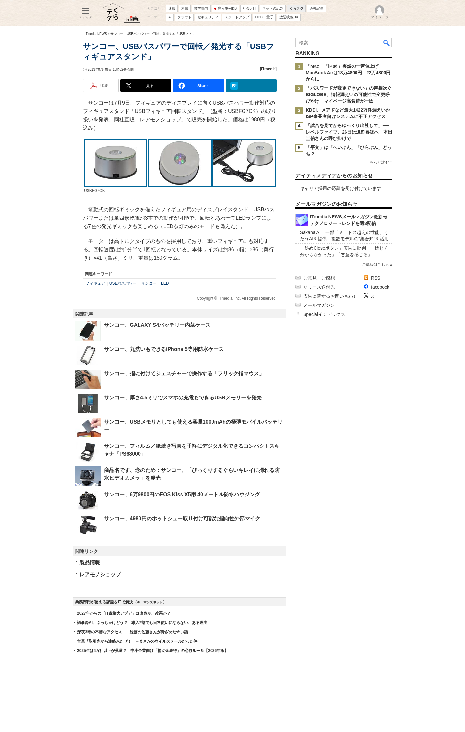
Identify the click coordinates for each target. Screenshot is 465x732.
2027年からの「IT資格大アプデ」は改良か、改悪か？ (123, 613)
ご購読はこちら (375, 264)
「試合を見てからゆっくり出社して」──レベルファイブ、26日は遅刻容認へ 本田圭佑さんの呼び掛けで (349, 132)
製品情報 (89, 562)
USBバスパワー (123, 283)
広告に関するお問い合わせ (330, 296)
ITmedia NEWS (96, 33)
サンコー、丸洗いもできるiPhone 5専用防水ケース (164, 349)
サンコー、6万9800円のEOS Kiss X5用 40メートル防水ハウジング (182, 494)
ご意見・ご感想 (319, 278)
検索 (387, 42)
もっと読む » (381, 162)
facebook (380, 287)
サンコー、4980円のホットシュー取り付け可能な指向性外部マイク (182, 518)
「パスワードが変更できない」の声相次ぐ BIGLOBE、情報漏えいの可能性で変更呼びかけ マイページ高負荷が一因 (351, 94)
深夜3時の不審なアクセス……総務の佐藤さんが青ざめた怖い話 (132, 632)
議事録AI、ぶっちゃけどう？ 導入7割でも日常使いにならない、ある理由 (142, 622)
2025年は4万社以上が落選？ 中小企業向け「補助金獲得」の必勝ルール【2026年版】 (152, 650)
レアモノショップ (100, 574)
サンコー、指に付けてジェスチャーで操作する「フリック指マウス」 (184, 373)
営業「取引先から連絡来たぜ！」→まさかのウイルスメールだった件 (137, 641)
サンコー (149, 283)
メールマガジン (319, 305)
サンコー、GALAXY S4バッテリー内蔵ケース (157, 325)
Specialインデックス (324, 314)
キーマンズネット (150, 602)
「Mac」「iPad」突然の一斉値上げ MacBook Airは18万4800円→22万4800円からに (348, 73)
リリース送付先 (319, 287)
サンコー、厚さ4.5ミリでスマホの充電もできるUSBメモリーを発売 (183, 397)
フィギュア (95, 283)
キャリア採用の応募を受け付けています (340, 188)
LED (165, 283)
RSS (375, 278)
